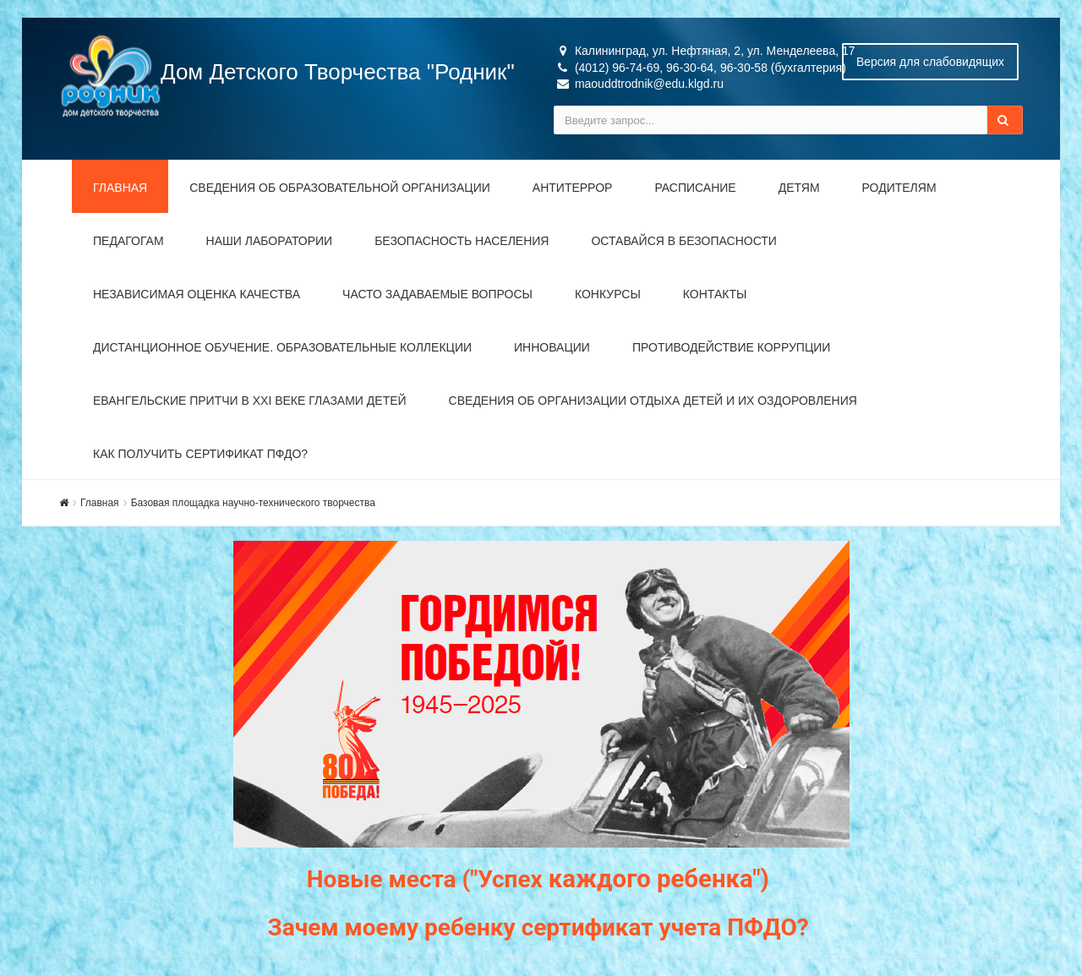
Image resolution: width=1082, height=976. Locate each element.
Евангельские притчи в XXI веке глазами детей (250, 400)
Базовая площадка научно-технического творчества (253, 503)
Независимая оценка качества (196, 294)
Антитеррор (573, 187)
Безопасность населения (461, 241)
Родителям (899, 187)
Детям (799, 187)
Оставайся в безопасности (683, 241)
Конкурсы (608, 294)
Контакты (715, 294)
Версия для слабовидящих (930, 61)
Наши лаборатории (269, 241)
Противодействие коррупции (731, 347)
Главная (120, 187)
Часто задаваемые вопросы (437, 294)
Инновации (552, 347)
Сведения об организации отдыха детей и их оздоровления (653, 400)
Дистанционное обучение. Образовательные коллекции (282, 347)
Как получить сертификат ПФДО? (200, 454)
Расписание (694, 187)
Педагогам (128, 241)
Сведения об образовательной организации (339, 187)
